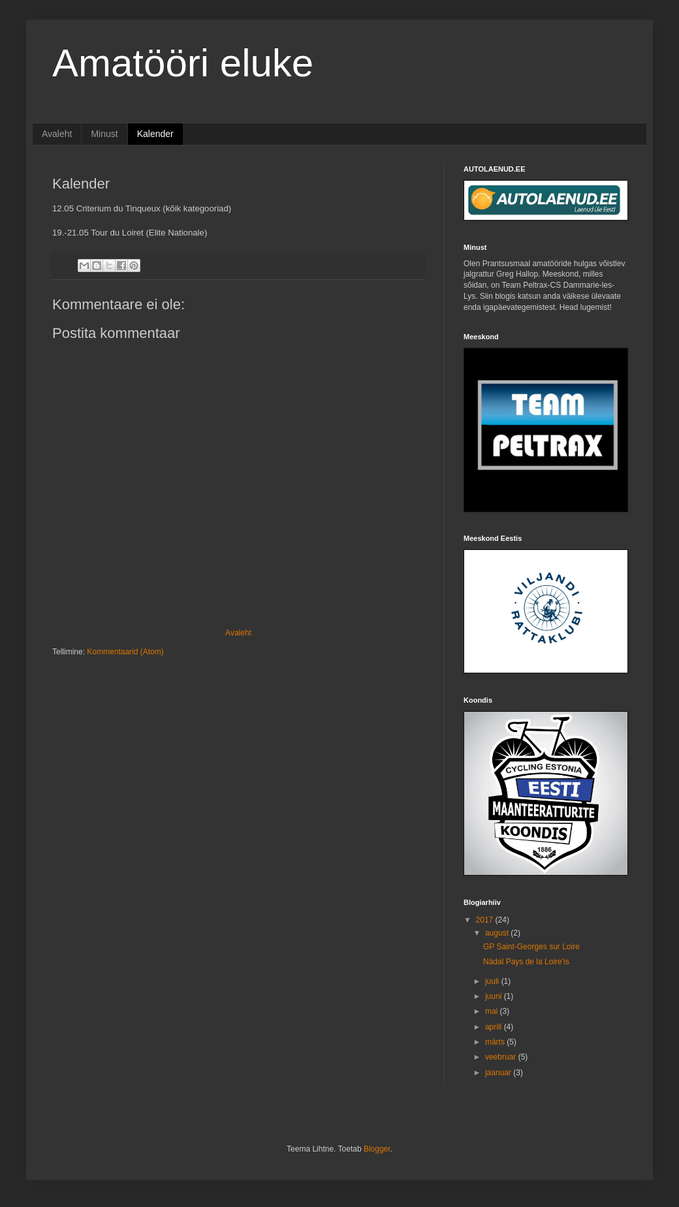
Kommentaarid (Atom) (125, 651)
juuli (493, 981)
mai (492, 1011)
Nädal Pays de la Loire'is (526, 961)
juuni (494, 996)
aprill (494, 1026)
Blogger (377, 1149)
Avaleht (57, 134)
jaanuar (499, 1072)
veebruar (501, 1057)
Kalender (155, 134)
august (498, 933)
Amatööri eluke (182, 63)
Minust (104, 134)
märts (496, 1042)
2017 (486, 919)
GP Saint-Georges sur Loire (531, 946)
